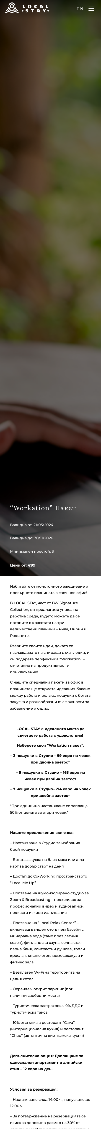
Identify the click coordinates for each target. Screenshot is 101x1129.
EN (80, 8)
